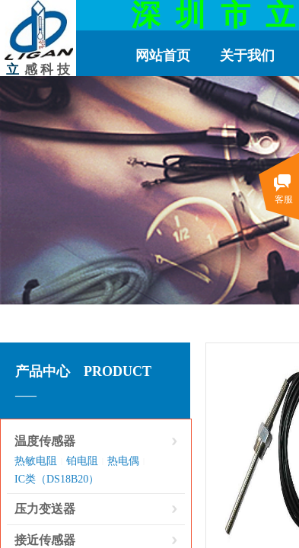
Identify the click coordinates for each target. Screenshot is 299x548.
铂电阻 (82, 461)
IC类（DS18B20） (56, 479)
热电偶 (123, 461)
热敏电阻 (35, 461)
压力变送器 (44, 508)
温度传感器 (44, 441)
